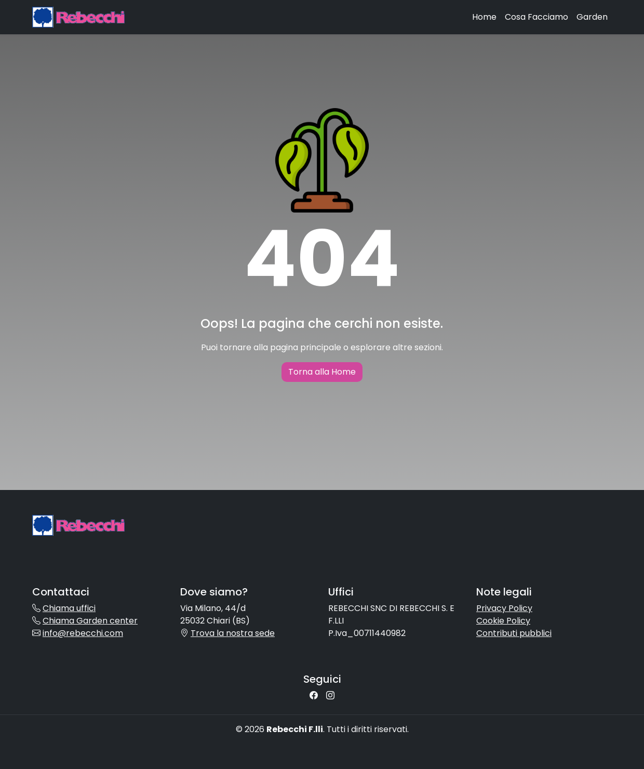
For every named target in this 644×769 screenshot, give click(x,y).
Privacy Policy (504, 608)
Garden (592, 17)
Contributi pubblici (514, 633)
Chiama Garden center (90, 621)
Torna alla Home (322, 372)
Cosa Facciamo (536, 17)
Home (484, 17)
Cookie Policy (503, 621)
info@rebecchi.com (83, 633)
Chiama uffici (69, 608)
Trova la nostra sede (233, 633)
